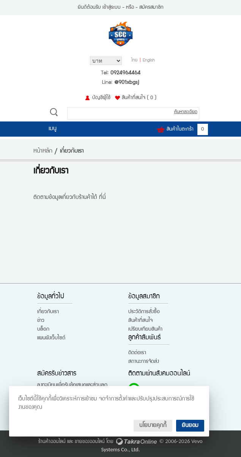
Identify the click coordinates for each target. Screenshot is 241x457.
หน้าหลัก (42, 151)
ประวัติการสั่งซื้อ (144, 312)
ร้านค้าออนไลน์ (52, 442)
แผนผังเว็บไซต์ (51, 338)
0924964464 (125, 73)
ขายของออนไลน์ (90, 442)
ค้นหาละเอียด (185, 112)
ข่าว (40, 320)
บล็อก (43, 329)
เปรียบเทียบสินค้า (145, 329)
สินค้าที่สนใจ (139, 98)
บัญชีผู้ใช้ (101, 98)
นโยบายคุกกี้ (153, 425)
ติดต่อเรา (137, 353)
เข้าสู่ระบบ (111, 7)
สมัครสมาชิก (151, 7)
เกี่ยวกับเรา (48, 312)
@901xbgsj (126, 82)
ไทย (134, 61)
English (149, 61)
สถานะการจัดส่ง (143, 361)
